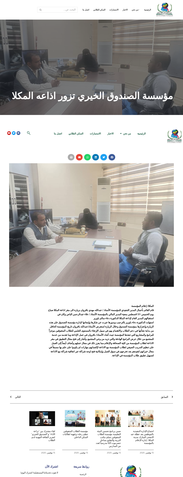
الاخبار (125, 10)
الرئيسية (147, 10)
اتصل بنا (85, 10)
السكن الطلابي (99, 10)
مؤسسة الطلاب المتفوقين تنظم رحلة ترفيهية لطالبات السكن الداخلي (75, 434)
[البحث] (61, 10)
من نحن (125, 133)
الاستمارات (114, 10)
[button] (138, 9)
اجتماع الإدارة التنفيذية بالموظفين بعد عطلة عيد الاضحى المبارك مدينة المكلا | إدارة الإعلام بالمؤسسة (142, 437)
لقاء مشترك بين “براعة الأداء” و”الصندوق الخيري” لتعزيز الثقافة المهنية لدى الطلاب (43, 435)
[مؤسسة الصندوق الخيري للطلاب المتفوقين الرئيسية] (164, 10)
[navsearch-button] (29, 133)
